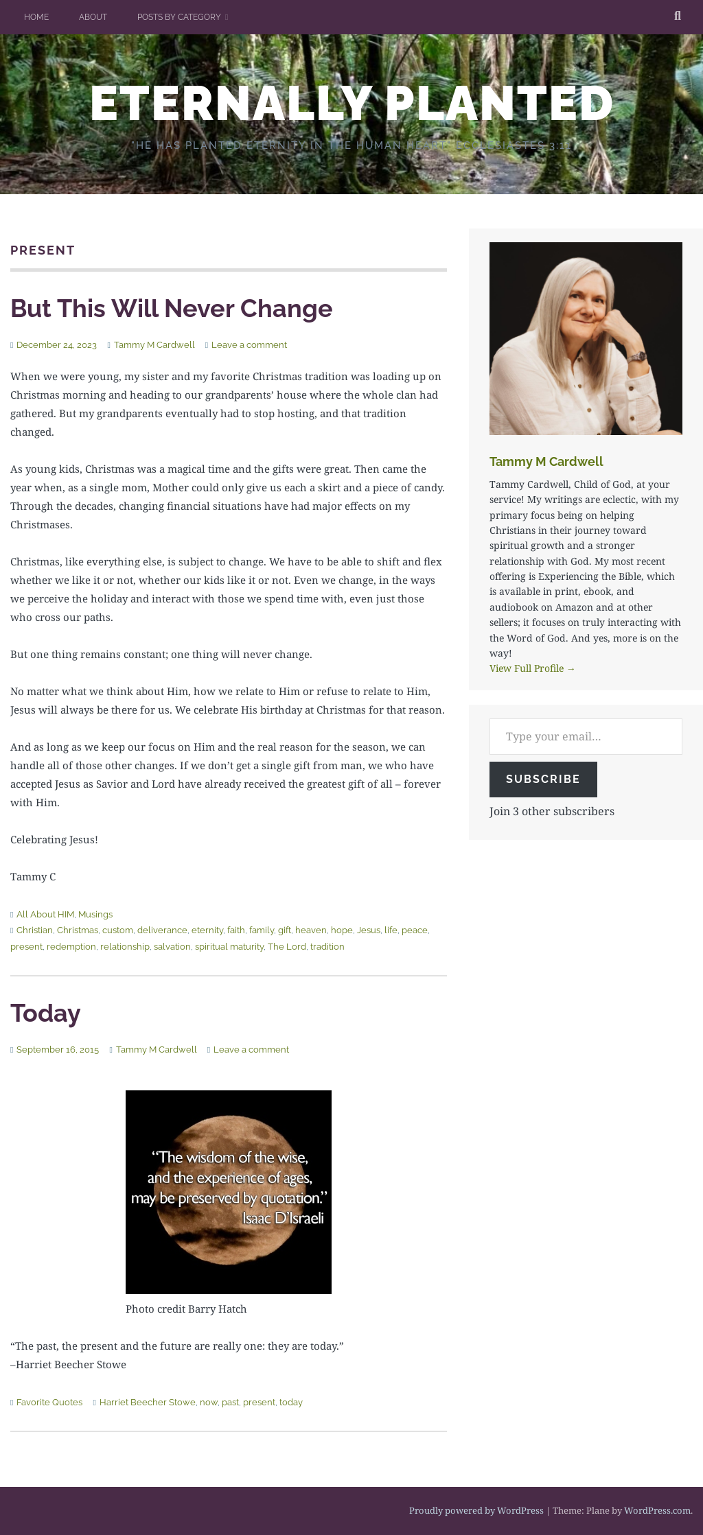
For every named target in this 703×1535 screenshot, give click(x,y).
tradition (327, 946)
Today (45, 1012)
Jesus (368, 930)
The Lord (287, 946)
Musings (95, 914)
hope (342, 930)
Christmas (77, 930)
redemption (71, 946)
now (209, 1402)
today (291, 1402)
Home (36, 17)
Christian (34, 930)
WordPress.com (657, 1510)
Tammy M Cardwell (154, 345)
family (261, 930)
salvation (172, 946)
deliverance (162, 930)
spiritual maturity (229, 946)
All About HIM (45, 914)
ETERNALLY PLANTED (351, 103)
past (230, 1402)
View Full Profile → (532, 668)
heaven (311, 930)
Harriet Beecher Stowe (148, 1402)
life (390, 930)
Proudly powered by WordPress (476, 1510)
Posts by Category (179, 17)
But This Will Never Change (171, 308)
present (26, 946)
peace (415, 930)
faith (236, 930)
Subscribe (543, 779)
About (93, 17)
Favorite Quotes (49, 1402)
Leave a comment (249, 345)
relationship (125, 946)
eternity (207, 930)
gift (284, 930)
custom (117, 930)
